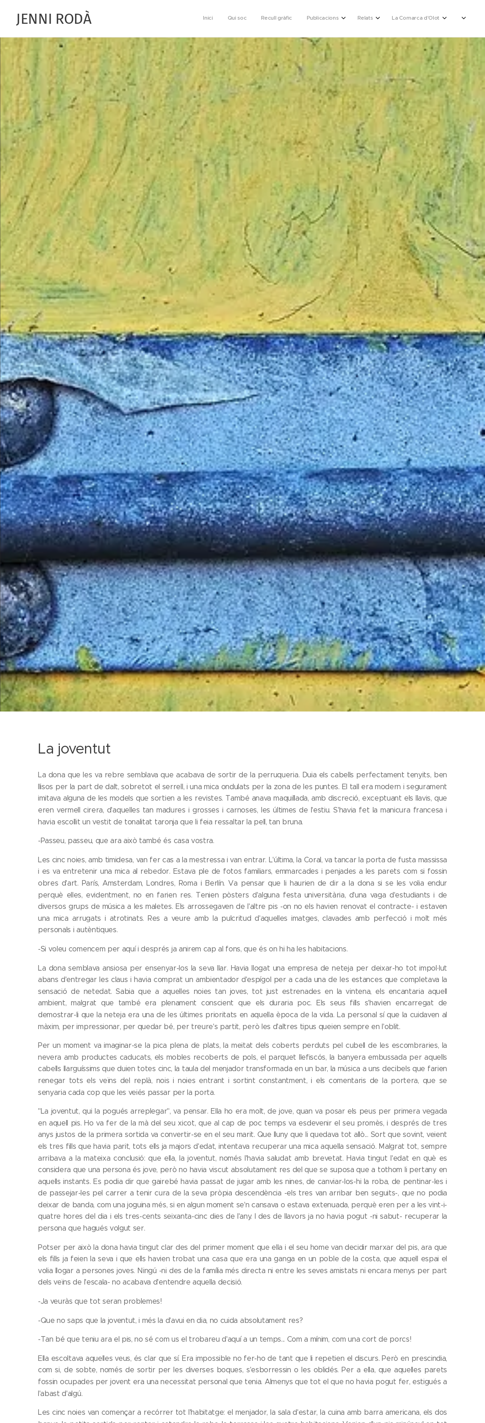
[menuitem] (340, 18)
